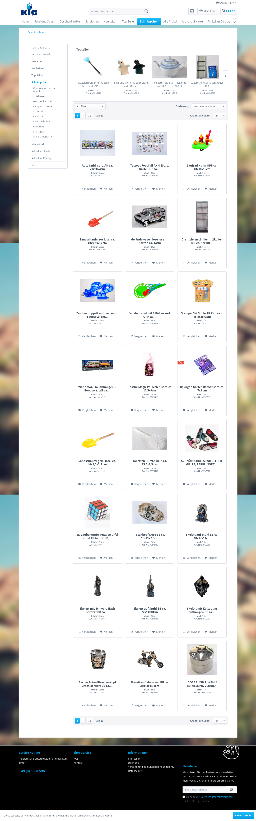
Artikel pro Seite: (200, 115)
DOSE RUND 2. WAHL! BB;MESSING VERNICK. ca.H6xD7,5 (202, 684)
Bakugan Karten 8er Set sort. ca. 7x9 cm (202, 388)
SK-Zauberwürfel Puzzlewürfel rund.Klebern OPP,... (97, 536)
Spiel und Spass (40, 47)
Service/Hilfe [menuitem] (225, 3)
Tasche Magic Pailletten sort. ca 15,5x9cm (149, 388)
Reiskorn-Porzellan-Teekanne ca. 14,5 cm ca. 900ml (169, 84)
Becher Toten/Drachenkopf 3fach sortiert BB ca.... (97, 684)
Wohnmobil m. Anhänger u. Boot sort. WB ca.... (97, 388)
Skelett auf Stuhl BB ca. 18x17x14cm (202, 536)
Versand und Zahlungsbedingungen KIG (151, 766)
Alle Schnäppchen (43, 136)
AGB (76, 758)
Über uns (133, 762)
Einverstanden (243, 815)
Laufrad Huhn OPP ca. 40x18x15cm (202, 167)
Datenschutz (135, 771)
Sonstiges (38, 131)
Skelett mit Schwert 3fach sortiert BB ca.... (97, 610)
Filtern (82, 106)
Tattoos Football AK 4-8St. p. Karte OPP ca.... (149, 167)
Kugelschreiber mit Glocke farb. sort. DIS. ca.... (93, 84)
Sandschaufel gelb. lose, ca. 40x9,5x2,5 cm (97, 462)
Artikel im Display (41, 158)
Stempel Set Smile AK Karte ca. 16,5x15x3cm (202, 314)
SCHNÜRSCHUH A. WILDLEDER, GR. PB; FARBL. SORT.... (202, 462)
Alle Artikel (37, 144)
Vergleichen (87, 188)
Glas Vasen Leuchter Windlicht (45, 89)
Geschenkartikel (40, 54)
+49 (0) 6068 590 (32, 771)
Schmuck (38, 111)
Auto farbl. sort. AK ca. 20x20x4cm (97, 167)
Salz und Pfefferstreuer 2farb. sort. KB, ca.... (131, 84)
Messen (35, 165)
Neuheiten (37, 68)
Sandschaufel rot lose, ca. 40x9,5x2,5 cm (97, 241)
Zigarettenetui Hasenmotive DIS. (207, 84)
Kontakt (78, 762)
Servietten (37, 61)
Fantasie (38, 116)
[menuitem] (119, 11)
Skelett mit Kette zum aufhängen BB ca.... (202, 610)
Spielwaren (39, 96)
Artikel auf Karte (40, 151)
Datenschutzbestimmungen (217, 796)
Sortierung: (182, 106)
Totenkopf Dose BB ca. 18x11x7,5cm (149, 536)
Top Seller (37, 75)
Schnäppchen (39, 82)
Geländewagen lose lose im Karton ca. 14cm (149, 241)
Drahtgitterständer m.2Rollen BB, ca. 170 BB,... (202, 241)
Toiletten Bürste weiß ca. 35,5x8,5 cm (150, 462)
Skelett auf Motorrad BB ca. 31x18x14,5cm (150, 684)
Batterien (38, 126)
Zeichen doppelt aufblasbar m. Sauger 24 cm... (97, 314)
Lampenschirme (42, 106)
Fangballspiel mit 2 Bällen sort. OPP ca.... (149, 314)
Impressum (134, 758)
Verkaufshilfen (41, 121)
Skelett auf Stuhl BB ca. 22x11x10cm (150, 610)
